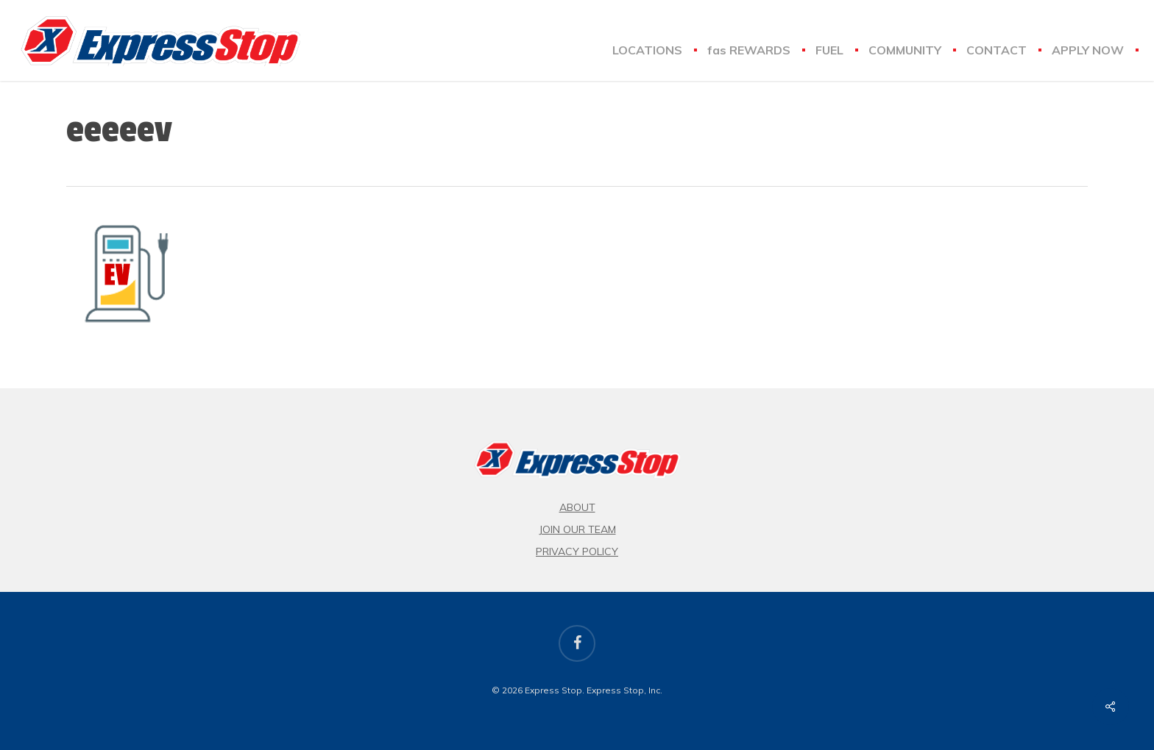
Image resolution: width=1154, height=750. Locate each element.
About (577, 507)
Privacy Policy (577, 551)
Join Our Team (577, 529)
